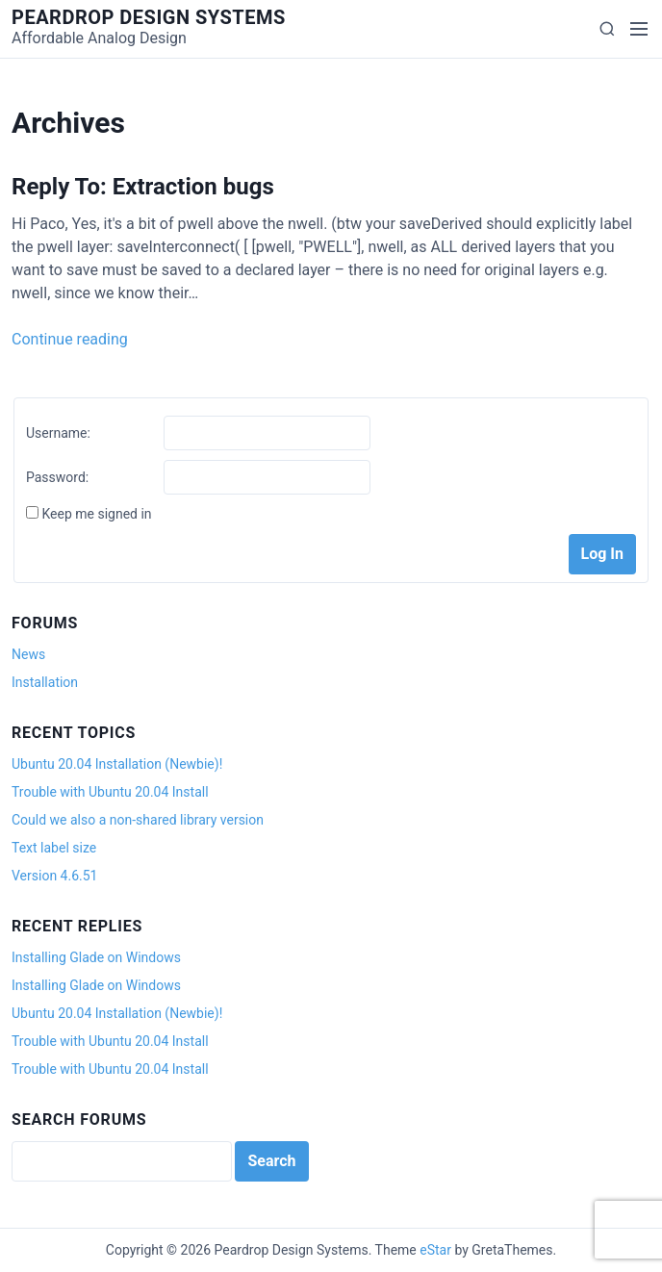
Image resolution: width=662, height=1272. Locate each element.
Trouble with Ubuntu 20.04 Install (110, 792)
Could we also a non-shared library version (138, 819)
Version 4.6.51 (54, 875)
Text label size (54, 847)
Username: (58, 433)
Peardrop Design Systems (149, 17)
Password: (57, 477)
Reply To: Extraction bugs (143, 186)
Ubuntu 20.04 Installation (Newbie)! (117, 764)
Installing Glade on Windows (96, 957)
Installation (45, 682)
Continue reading (70, 339)
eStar (435, 1250)
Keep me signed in (96, 514)
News (28, 654)
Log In (602, 554)
